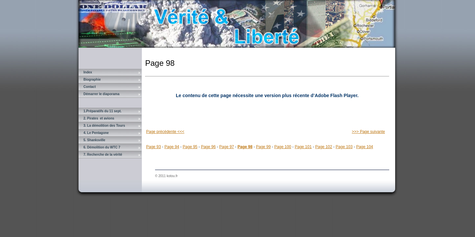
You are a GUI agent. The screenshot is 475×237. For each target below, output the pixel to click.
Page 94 (171, 147)
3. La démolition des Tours (104, 125)
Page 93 (153, 147)
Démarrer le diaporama (101, 94)
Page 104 (364, 147)
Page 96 (208, 147)
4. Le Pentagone (96, 133)
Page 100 (282, 147)
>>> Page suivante (368, 131)
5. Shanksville (94, 140)
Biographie (92, 79)
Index (87, 72)
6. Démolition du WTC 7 (101, 147)
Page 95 (190, 147)
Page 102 (323, 147)
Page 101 (303, 147)
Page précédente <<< (165, 131)
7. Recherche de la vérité (102, 154)
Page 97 (226, 147)
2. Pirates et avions (98, 118)
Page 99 (263, 147)
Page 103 (344, 147)
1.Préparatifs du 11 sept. (102, 111)
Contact (89, 87)
